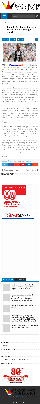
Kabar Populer (8, 279)
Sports (28, 161)
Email (20, 40)
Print (13, 40)
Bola (9, 161)
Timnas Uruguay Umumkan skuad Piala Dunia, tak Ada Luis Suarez (24, 326)
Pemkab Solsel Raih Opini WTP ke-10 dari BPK (23, 306)
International (16, 161)
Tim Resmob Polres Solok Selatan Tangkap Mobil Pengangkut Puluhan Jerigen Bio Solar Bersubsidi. (23, 287)
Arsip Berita (20, 279)
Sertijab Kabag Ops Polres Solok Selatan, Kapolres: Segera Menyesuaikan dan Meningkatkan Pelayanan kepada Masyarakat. (22, 298)
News (23, 161)
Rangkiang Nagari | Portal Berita (14, 396)
